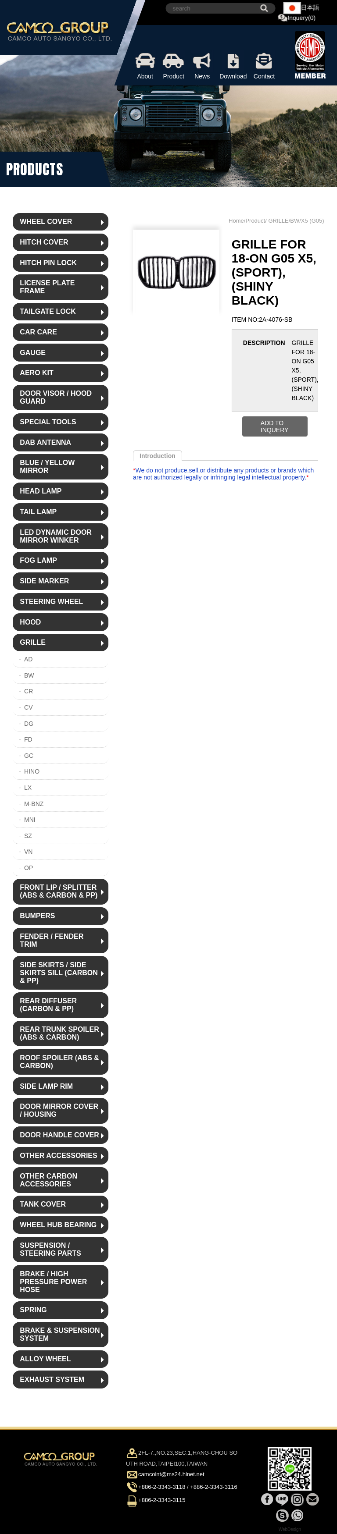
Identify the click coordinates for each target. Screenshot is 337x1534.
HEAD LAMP (40, 491)
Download (233, 65)
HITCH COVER (44, 242)
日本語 (301, 8)
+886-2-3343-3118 (161, 1487)
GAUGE (33, 352)
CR (28, 691)
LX (28, 787)
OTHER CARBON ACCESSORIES (48, 1180)
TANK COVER (43, 1204)
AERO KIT (36, 372)
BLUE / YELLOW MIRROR (47, 466)
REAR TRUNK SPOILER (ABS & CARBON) (59, 1033)
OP (28, 867)
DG (28, 723)
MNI (30, 819)
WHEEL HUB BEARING (58, 1225)
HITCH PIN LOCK (48, 262)
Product (173, 65)
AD (28, 659)
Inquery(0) (296, 18)
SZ (28, 835)
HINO (31, 771)
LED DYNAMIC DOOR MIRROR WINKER (56, 536)
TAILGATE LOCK (47, 311)
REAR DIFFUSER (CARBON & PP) (48, 1004)
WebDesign (290, 1529)
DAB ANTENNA (45, 442)
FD (28, 739)
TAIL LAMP (38, 511)
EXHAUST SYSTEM (52, 1379)
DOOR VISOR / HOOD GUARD (56, 397)
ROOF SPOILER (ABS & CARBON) (59, 1061)
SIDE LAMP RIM (46, 1086)
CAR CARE (38, 332)
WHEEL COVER (46, 221)
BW (29, 675)
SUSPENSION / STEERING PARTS (50, 1249)
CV (28, 707)
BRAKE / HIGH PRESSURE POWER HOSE (53, 1281)
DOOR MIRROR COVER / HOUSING (59, 1110)
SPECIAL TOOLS (48, 422)
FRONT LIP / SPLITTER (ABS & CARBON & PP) (58, 891)
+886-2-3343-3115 (161, 1500)
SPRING (33, 1310)
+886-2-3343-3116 (213, 1487)
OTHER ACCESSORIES (58, 1155)
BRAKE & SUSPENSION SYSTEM (60, 1334)
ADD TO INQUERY (275, 426)
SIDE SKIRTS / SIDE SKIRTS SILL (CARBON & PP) (58, 972)
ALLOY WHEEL (45, 1359)
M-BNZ (33, 803)
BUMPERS (37, 916)
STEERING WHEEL (51, 601)
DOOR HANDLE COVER (59, 1135)
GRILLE (33, 642)
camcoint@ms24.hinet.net (171, 1474)
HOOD (30, 622)
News (202, 65)
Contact (264, 65)
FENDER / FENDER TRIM (51, 940)
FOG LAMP (38, 560)
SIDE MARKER (44, 581)
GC (28, 755)
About (145, 65)
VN (28, 851)
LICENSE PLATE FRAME (47, 287)
